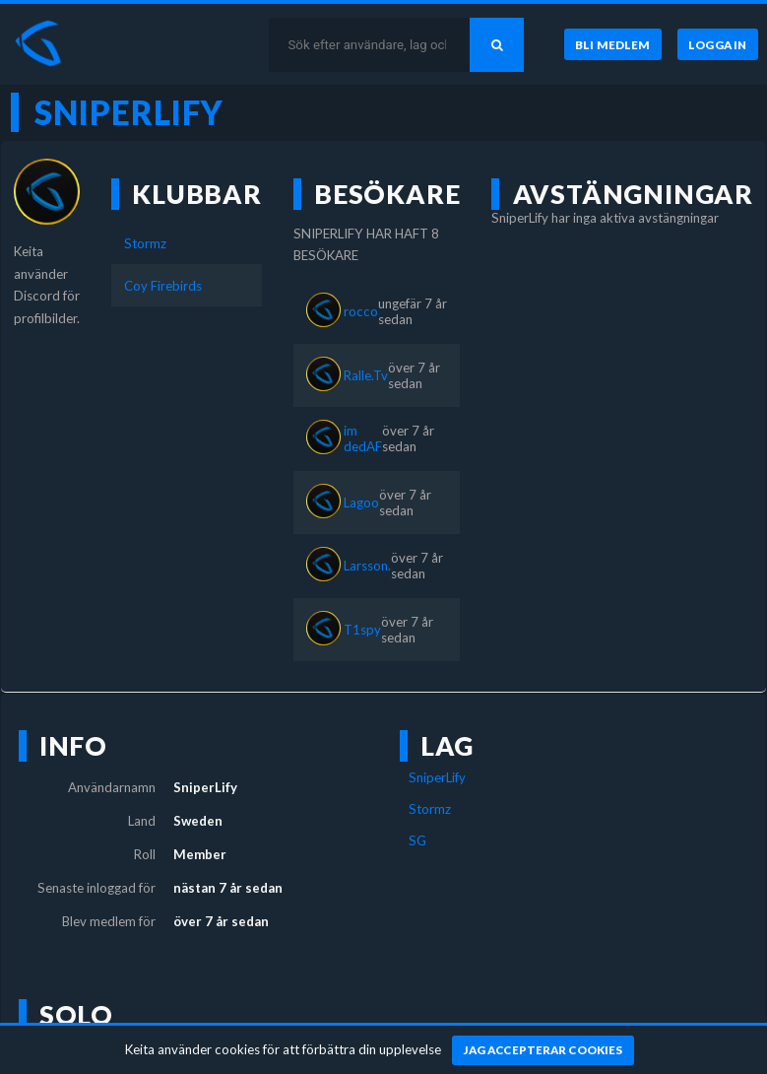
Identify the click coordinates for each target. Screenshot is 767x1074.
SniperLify (437, 777)
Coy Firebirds (163, 286)
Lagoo (361, 502)
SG (417, 840)
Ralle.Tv (366, 375)
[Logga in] (717, 44)
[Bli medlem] (613, 44)
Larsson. (367, 565)
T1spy (362, 630)
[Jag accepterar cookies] (543, 1050)
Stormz (145, 243)
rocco (361, 311)
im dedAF (363, 438)
